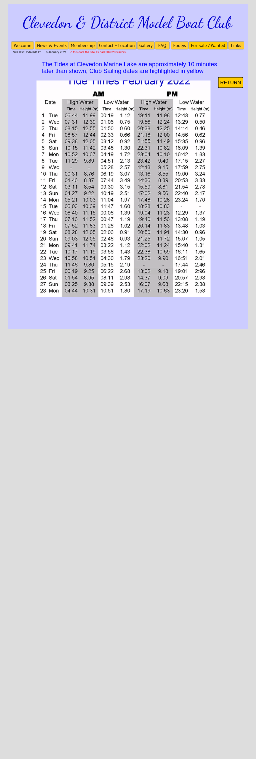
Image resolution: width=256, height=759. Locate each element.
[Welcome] (22, 45)
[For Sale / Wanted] (208, 45)
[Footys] (179, 45)
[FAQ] (162, 45)
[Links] (236, 45)
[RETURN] (230, 82)
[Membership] (82, 45)
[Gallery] (146, 45)
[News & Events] (52, 45)
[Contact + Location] (117, 45)
